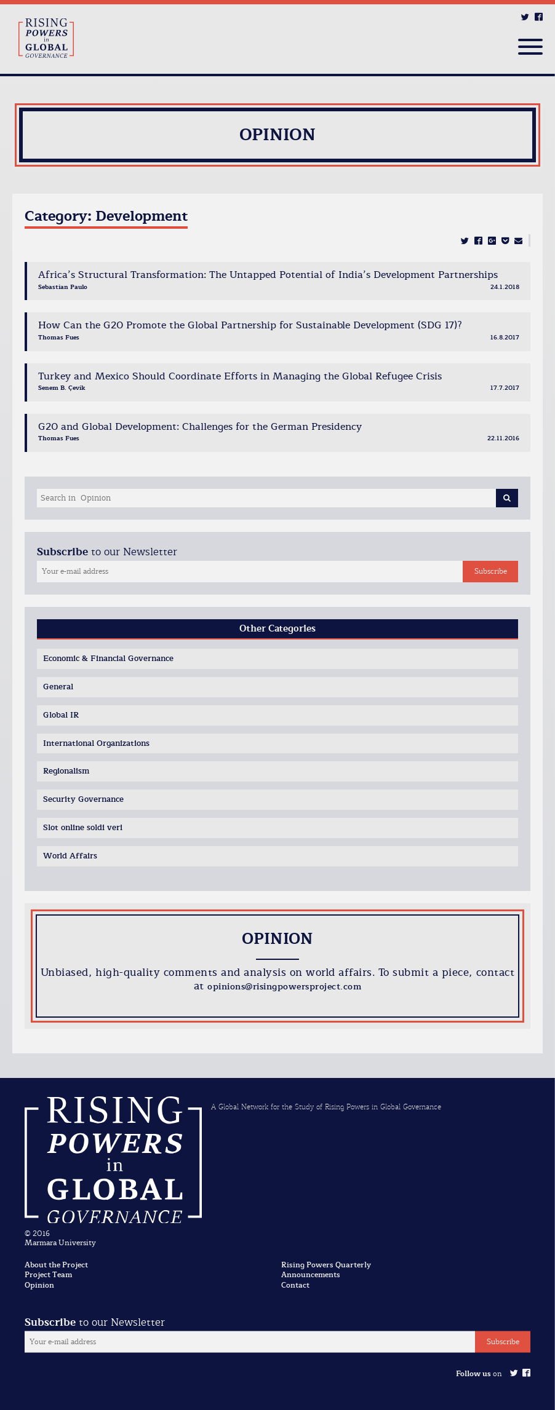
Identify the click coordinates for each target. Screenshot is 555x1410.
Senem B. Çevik (62, 387)
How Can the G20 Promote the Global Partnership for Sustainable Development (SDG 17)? (250, 325)
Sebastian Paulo (62, 287)
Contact (295, 1285)
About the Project (56, 1265)
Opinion (39, 1285)
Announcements (310, 1275)
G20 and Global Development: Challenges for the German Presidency (200, 427)
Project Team (48, 1275)
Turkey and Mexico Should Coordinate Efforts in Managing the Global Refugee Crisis (240, 376)
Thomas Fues (58, 337)
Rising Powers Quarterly (326, 1265)
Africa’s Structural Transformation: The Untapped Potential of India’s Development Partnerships (268, 275)
